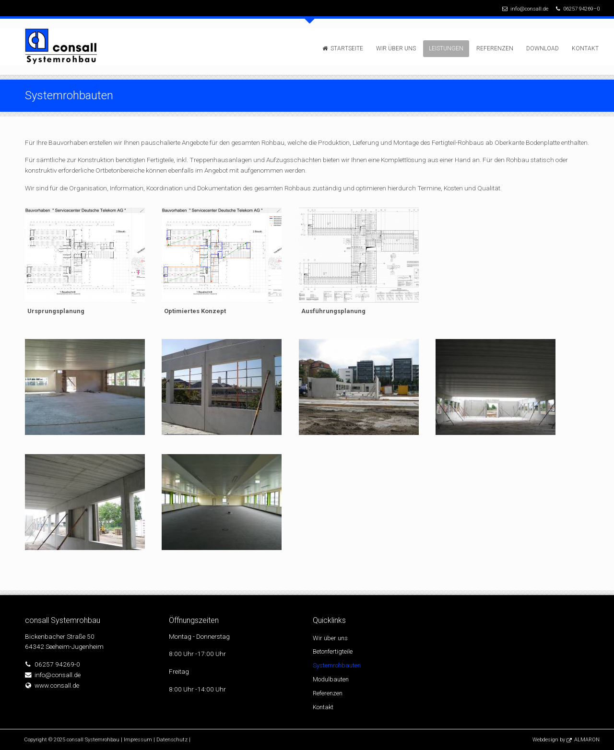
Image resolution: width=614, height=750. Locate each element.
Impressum (138, 740)
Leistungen (446, 48)
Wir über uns (396, 48)
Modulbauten (331, 679)
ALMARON (587, 740)
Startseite (347, 48)
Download (542, 48)
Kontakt (585, 48)
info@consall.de (529, 9)
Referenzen (494, 48)
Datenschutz (172, 740)
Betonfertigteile (333, 651)
